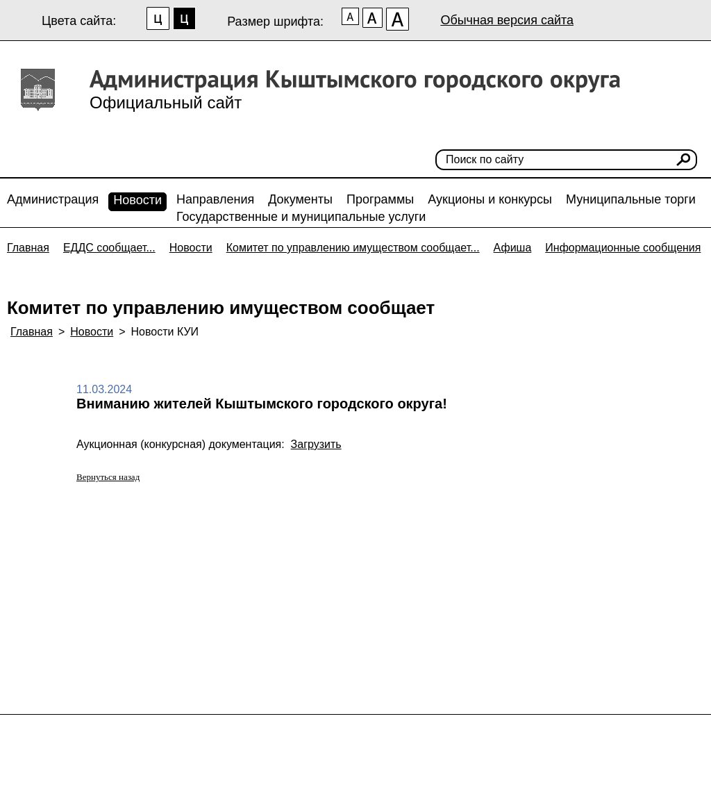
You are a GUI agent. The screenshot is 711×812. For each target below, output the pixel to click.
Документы (300, 199)
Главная (28, 248)
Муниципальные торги (631, 199)
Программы (380, 199)
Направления (215, 199)
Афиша (513, 248)
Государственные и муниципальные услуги (301, 217)
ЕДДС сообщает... (109, 248)
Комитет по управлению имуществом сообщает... (353, 248)
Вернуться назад (108, 477)
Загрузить (316, 444)
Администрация (53, 199)
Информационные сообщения (623, 248)
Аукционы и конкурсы (490, 199)
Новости (137, 200)
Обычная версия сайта (507, 20)
